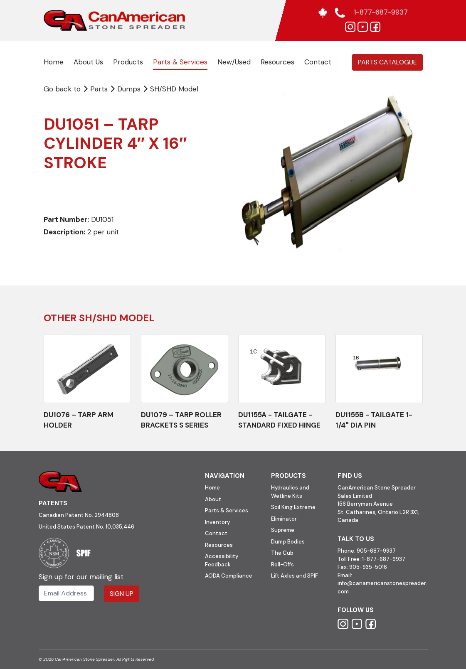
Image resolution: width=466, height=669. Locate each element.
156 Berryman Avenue (365, 503)
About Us (88, 61)
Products (128, 61)
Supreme (282, 530)
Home (54, 61)
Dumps (130, 88)
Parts (96, 88)
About (213, 499)
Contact (317, 61)
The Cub (282, 552)
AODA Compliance (228, 575)
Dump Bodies (288, 541)
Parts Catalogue (387, 62)
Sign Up (121, 593)
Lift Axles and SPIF (294, 575)
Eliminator (284, 518)
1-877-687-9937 (383, 559)
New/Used (234, 61)
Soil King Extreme (293, 507)
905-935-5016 (367, 567)
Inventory (217, 522)
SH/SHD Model (174, 88)
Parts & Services (180, 61)
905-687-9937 (376, 550)
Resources (277, 61)
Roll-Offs (282, 564)
